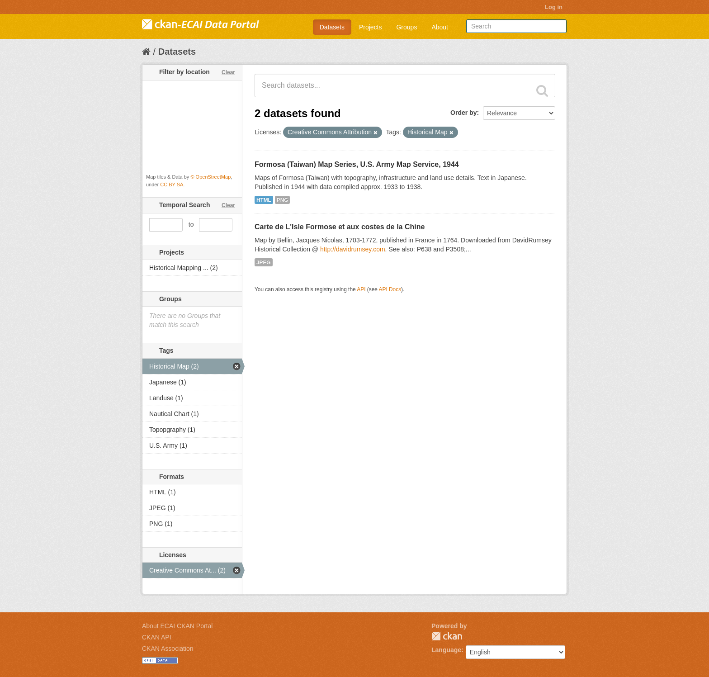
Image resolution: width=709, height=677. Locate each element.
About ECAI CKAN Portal (177, 626)
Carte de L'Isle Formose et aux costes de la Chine (340, 227)
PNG (282, 200)
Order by (463, 112)
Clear (228, 72)
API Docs (390, 289)
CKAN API (156, 637)
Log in (553, 7)
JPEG (263, 262)
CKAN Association (168, 648)
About (439, 27)
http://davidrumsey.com (352, 249)
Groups (406, 27)
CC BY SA (171, 184)
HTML (263, 200)
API (361, 289)
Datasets (332, 27)
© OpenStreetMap (210, 177)
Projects (370, 27)
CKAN (446, 636)
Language (446, 649)
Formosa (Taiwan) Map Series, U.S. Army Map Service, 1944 (357, 164)
